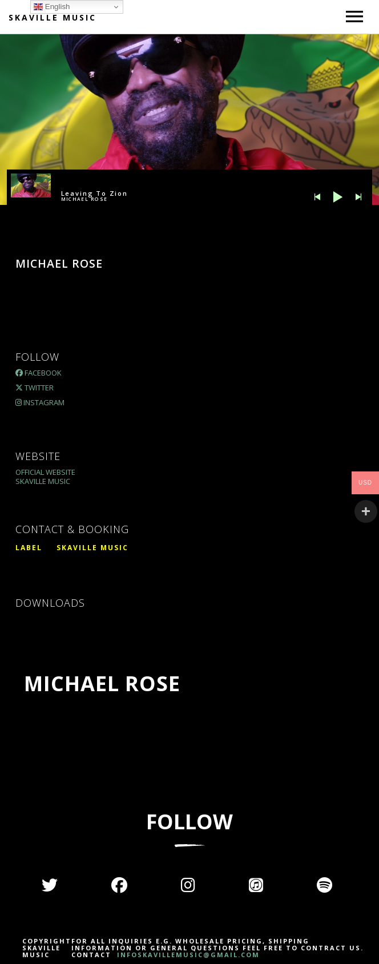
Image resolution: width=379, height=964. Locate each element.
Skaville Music (52, 17)
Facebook (38, 373)
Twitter (34, 387)
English (52, 6)
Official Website (45, 472)
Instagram (39, 402)
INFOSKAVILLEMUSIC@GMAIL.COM (187, 954)
